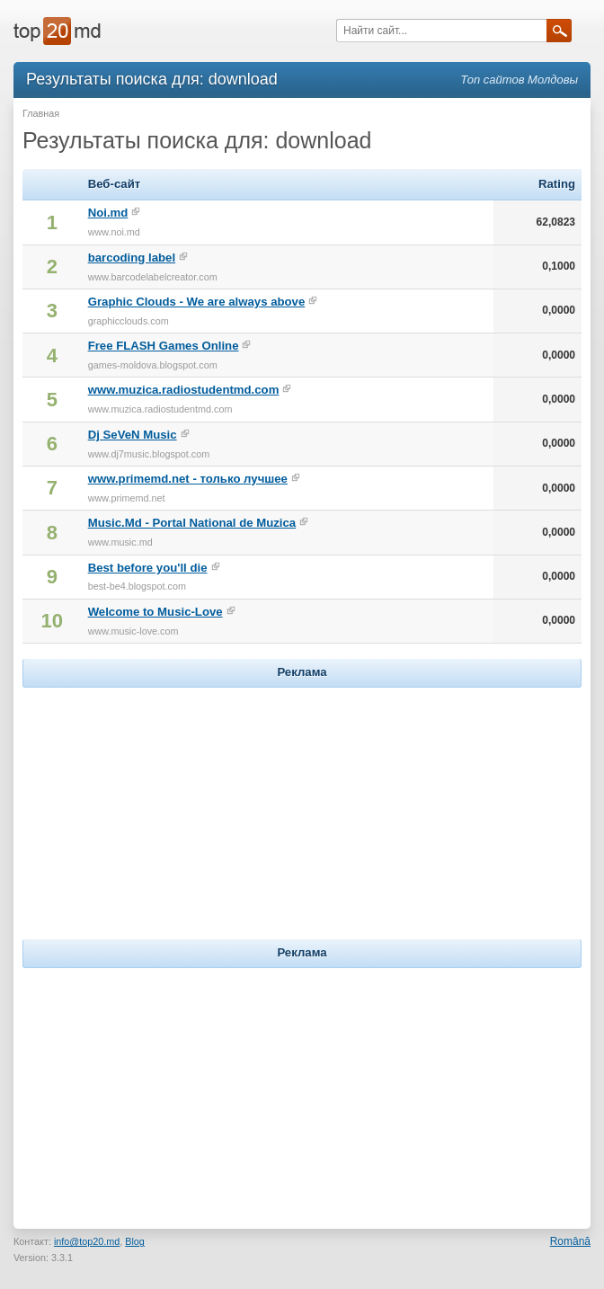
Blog (135, 1241)
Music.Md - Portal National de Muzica (192, 522)
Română (570, 1241)
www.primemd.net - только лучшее (188, 478)
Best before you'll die (148, 567)
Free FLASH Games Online (163, 345)
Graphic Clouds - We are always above (197, 301)
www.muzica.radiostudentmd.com (184, 389)
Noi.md (108, 212)
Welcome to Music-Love (155, 611)
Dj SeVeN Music (132, 434)
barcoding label (131, 257)
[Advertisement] (302, 804)
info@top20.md (87, 1241)
